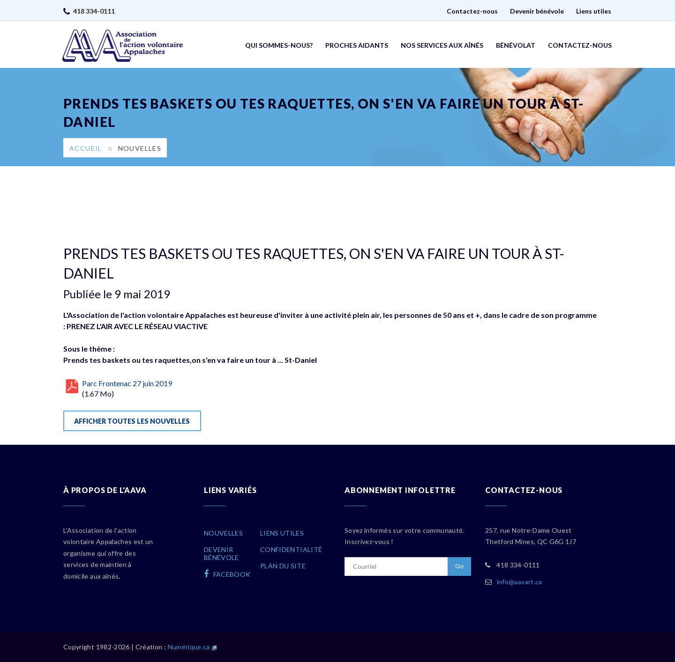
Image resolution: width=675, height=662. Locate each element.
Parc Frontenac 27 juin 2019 (127, 383)
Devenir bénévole (537, 11)
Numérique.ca (189, 647)
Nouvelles (140, 148)
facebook (227, 574)
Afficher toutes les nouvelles (132, 421)
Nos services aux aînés (442, 45)
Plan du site (283, 566)
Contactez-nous (472, 11)
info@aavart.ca (519, 582)
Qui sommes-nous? (279, 45)
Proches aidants (356, 45)
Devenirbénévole (221, 553)
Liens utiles (593, 11)
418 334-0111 (94, 11)
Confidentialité (291, 549)
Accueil (85, 148)
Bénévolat (515, 45)
